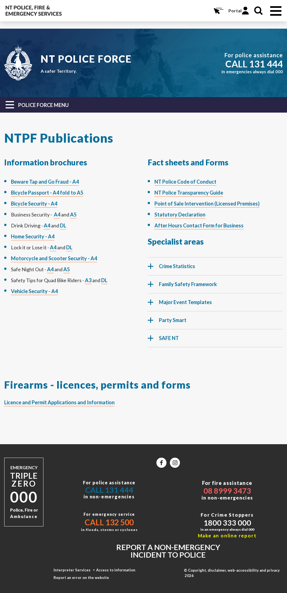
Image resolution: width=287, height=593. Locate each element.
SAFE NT (163, 340)
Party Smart (167, 322)
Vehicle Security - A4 (34, 291)
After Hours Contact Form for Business (199, 225)
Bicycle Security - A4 (34, 203)
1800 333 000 (227, 522)
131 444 (266, 63)
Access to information (115, 570)
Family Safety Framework (182, 286)
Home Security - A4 (32, 236)
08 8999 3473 (227, 490)
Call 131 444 (109, 489)
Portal (235, 10)
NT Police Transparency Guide (188, 193)
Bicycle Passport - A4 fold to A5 (47, 193)
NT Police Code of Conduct (185, 182)
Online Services (218, 10)
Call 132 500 (109, 522)
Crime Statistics (171, 268)
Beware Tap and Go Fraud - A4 (45, 182)
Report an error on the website (81, 577)
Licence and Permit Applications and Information (59, 402)
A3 (88, 280)
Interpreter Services (72, 570)
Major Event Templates (180, 304)
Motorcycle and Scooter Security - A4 (54, 258)
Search (258, 10)
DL (63, 225)
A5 (73, 214)
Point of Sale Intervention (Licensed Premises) (207, 203)
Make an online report (227, 536)
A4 (57, 214)
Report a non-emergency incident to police (168, 550)
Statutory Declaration (179, 214)
